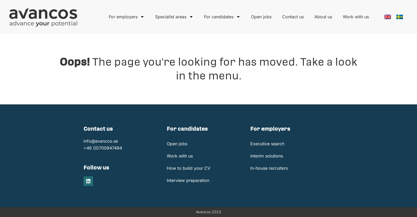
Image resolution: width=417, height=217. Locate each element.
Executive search (267, 143)
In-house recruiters (269, 168)
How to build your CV (188, 168)
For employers (126, 17)
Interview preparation (188, 180)
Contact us (293, 16)
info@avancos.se (101, 141)
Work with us (356, 16)
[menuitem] (388, 17)
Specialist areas (174, 17)
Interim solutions (266, 156)
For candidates (222, 17)
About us (323, 16)
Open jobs (261, 16)
